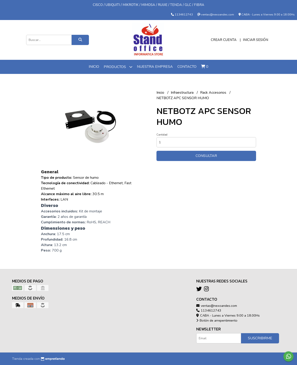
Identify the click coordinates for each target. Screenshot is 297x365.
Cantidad (161, 134)
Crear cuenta (224, 40)
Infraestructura (182, 92)
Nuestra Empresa (155, 66)
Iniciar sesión (255, 40)
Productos (118, 67)
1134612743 (208, 310)
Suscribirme (260, 338)
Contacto (186, 66)
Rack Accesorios (213, 92)
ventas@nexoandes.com (216, 305)
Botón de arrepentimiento (216, 320)
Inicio (94, 66)
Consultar (206, 155)
